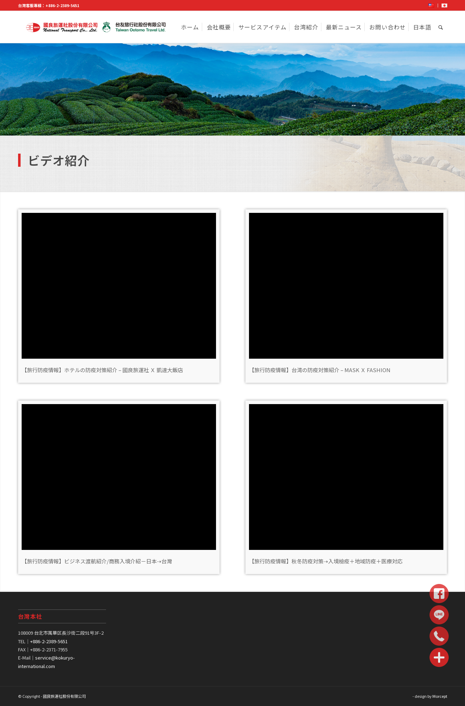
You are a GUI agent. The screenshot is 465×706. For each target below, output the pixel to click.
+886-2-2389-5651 (62, 5)
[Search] (441, 27)
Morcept (439, 696)
